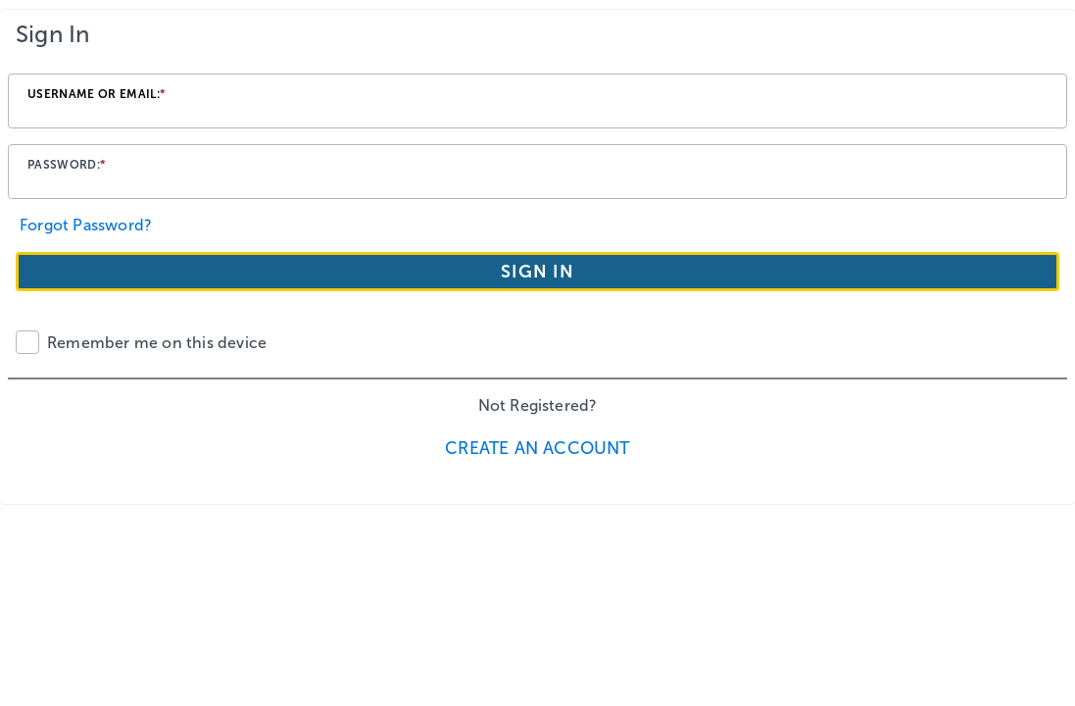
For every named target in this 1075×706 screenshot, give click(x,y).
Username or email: (96, 94)
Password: (66, 165)
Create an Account (537, 448)
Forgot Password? (86, 225)
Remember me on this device (157, 342)
